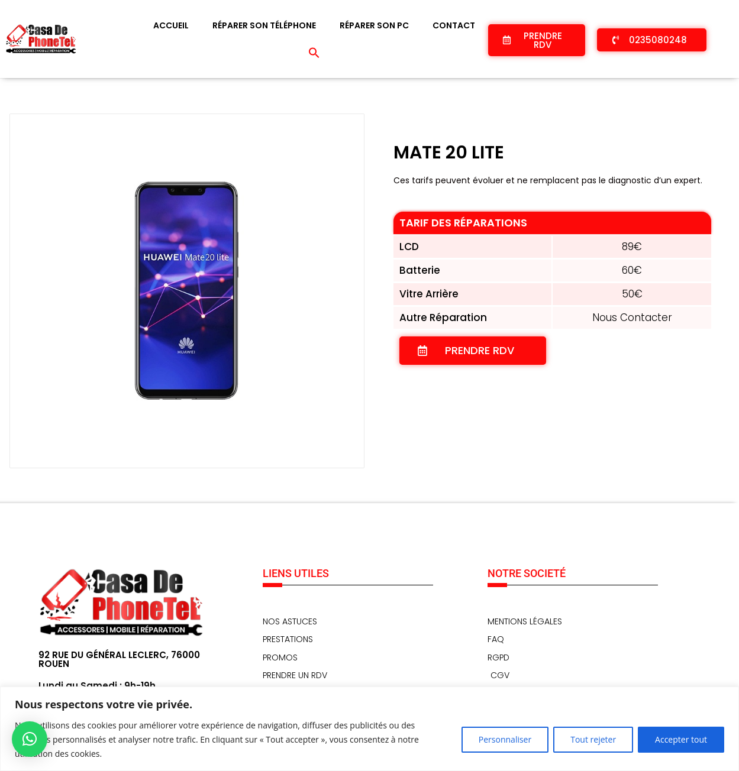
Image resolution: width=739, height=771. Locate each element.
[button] (314, 52)
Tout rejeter (593, 739)
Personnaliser (505, 739)
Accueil (171, 25)
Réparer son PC (374, 25)
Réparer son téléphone (264, 25)
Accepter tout (681, 739)
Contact (454, 25)
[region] (369, 728)
